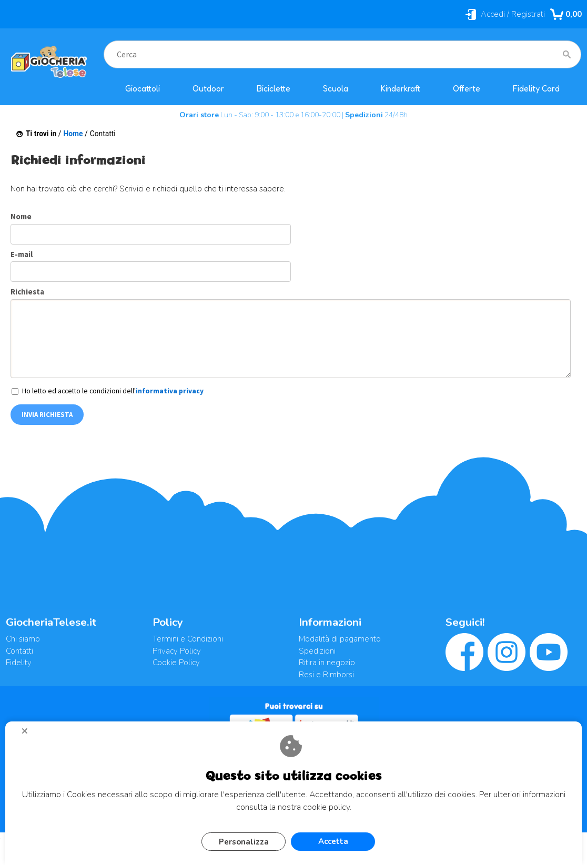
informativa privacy (170, 390)
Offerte (466, 89)
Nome (21, 216)
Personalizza (244, 842)
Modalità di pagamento (340, 639)
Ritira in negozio (327, 662)
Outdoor (208, 89)
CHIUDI (29, 734)
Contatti (19, 651)
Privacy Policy (177, 651)
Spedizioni (317, 651)
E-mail (22, 254)
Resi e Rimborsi (326, 674)
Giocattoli (142, 89)
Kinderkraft (400, 89)
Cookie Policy (176, 662)
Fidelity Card (536, 89)
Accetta (333, 841)
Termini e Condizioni (188, 639)
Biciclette (273, 89)
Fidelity (19, 662)
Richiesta (27, 292)
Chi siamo (23, 639)
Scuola (335, 89)
